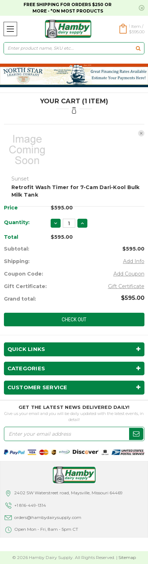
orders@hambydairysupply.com (47, 517)
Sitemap (127, 557)
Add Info (133, 261)
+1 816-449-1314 (30, 505)
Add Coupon (128, 274)
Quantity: (17, 222)
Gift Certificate (126, 286)
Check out (74, 319)
